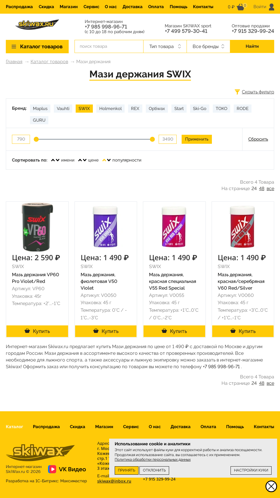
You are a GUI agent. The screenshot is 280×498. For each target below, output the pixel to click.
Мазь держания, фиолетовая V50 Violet (99, 281)
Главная (14, 61)
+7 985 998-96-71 (106, 27)
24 (254, 188)
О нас (111, 6)
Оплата (156, 6)
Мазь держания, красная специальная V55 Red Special (172, 281)
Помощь (178, 6)
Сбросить (258, 139)
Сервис (91, 6)
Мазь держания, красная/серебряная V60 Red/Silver (241, 281)
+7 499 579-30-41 (186, 31)
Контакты (203, 6)
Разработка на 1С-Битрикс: (46, 480)
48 (261, 188)
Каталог (14, 426)
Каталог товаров (49, 61)
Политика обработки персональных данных (153, 459)
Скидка (46, 6)
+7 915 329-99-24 (253, 31)
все (270, 188)
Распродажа (19, 6)
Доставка (133, 6)
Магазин (69, 6)
